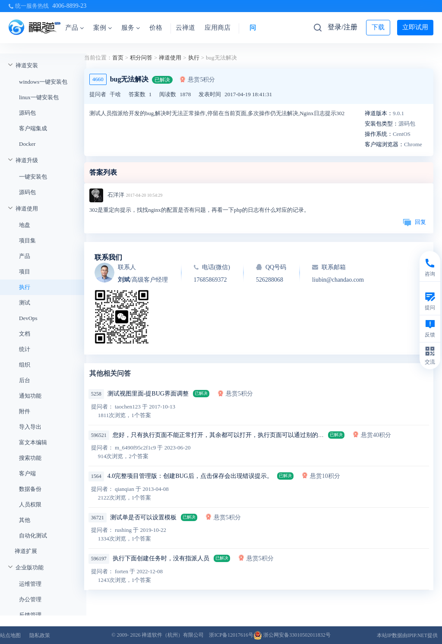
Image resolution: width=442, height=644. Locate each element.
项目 (24, 271)
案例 (102, 27)
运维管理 (30, 584)
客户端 (27, 473)
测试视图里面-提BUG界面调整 (148, 393)
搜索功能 (30, 458)
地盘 (24, 225)
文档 (24, 333)
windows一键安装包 (43, 82)
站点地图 (10, 635)
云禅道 (185, 27)
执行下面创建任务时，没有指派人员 (161, 558)
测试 (24, 302)
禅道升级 (27, 160)
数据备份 (30, 489)
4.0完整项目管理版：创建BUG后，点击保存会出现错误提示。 (190, 476)
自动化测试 (33, 535)
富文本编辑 (33, 442)
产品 (74, 27)
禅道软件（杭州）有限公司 (173, 635)
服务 (130, 27)
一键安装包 (33, 176)
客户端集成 (33, 128)
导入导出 (30, 427)
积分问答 (141, 57)
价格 (155, 27)
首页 (117, 57)
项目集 (27, 240)
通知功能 (30, 396)
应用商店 (217, 27)
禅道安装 (27, 65)
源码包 (27, 113)
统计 (24, 349)
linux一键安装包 (39, 97)
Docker (27, 144)
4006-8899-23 (69, 6)
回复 (414, 222)
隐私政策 (39, 635)
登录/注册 (342, 27)
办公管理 (30, 599)
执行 (24, 287)
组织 (24, 364)
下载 (378, 27)
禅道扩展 (26, 551)
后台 (24, 380)
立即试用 (415, 27)
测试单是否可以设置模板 (143, 517)
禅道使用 (27, 208)
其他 (24, 520)
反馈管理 (30, 615)
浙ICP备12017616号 (231, 635)
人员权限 (30, 504)
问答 (255, 27)
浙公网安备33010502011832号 (292, 635)
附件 (24, 411)
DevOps (28, 318)
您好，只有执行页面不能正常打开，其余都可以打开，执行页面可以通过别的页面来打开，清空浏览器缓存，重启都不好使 (276, 435)
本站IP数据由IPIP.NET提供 (407, 635)
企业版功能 (30, 567)
